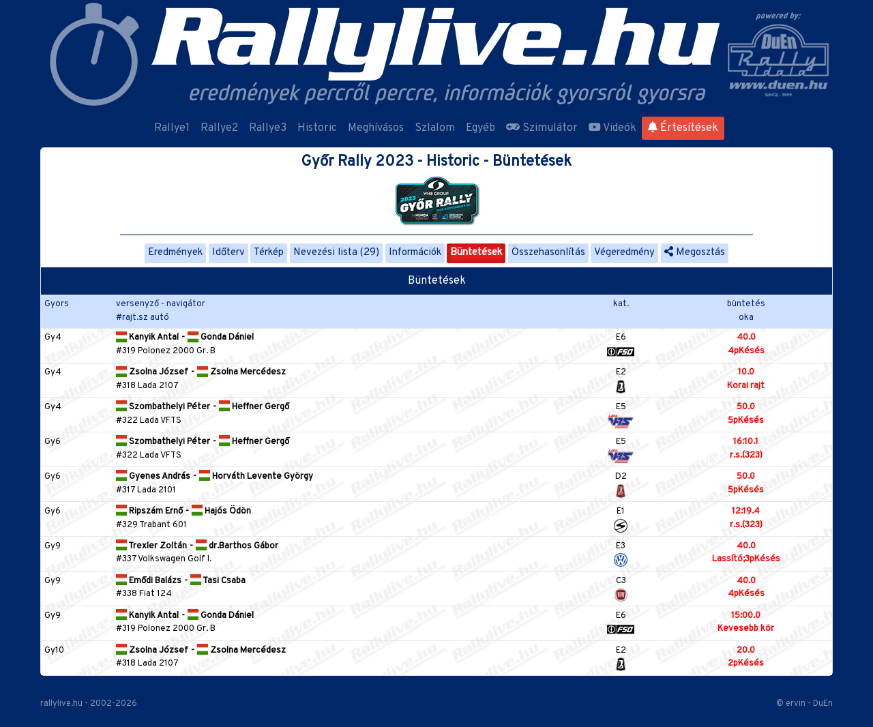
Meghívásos (376, 128)
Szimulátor (542, 128)
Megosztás (694, 252)
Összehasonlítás (548, 252)
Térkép (269, 252)
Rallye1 (172, 128)
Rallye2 (219, 128)
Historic (317, 128)
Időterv (228, 252)
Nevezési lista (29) (336, 252)
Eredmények (175, 252)
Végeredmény (624, 252)
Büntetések (476, 252)
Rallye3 (267, 128)
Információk (415, 252)
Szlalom (435, 128)
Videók (612, 128)
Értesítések (683, 128)
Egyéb (480, 128)
